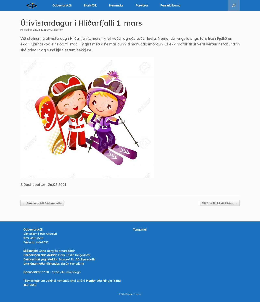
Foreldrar (141, 5)
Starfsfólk (90, 5)
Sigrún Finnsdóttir (72, 263)
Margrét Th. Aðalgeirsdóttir (77, 259)
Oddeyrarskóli (62, 5)
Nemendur (116, 5)
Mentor (91, 281)
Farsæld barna (170, 5)
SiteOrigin (127, 294)
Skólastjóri (56, 29)
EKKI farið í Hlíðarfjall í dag (219, 203)
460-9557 (42, 242)
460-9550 (36, 238)
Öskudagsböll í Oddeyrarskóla (42, 203)
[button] (234, 5)
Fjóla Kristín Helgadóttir (74, 255)
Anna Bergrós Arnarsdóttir (57, 251)
